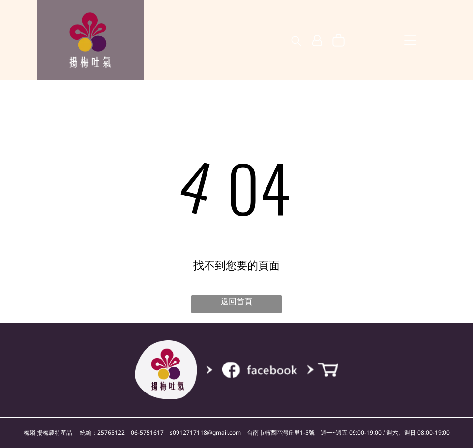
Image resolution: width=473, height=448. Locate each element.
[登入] (317, 41)
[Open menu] (410, 40)
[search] (296, 42)
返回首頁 (236, 301)
